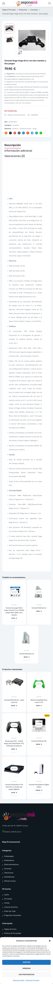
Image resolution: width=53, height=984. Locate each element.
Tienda (6, 903)
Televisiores (8, 873)
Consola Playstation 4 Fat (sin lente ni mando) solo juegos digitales (14, 787)
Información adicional (18, 150)
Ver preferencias (26, 975)
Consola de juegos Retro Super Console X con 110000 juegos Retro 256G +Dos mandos (14, 611)
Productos (23, 10)
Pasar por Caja (9, 911)
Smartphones (9, 877)
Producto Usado (25, 129)
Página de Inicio (10, 929)
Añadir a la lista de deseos (16, 115)
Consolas (34, 10)
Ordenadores (9, 860)
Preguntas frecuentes (12, 915)
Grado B (15, 129)
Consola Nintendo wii (39, 608)
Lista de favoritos (11, 907)
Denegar (26, 968)
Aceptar (26, 962)
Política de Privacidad (32, 980)
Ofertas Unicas (10, 881)
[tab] (12, 145)
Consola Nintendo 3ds (38, 741)
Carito (6, 895)
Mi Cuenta (8, 899)
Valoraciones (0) (14, 156)
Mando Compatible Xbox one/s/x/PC (38, 701)
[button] (50, 941)
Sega (34, 129)
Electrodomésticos (11, 864)
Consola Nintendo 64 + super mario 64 (14, 701)
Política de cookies (18, 980)
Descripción (12, 145)
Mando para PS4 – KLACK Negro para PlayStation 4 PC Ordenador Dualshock (14, 743)
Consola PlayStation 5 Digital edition (39, 786)
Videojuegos (9, 856)
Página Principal (9, 10)
